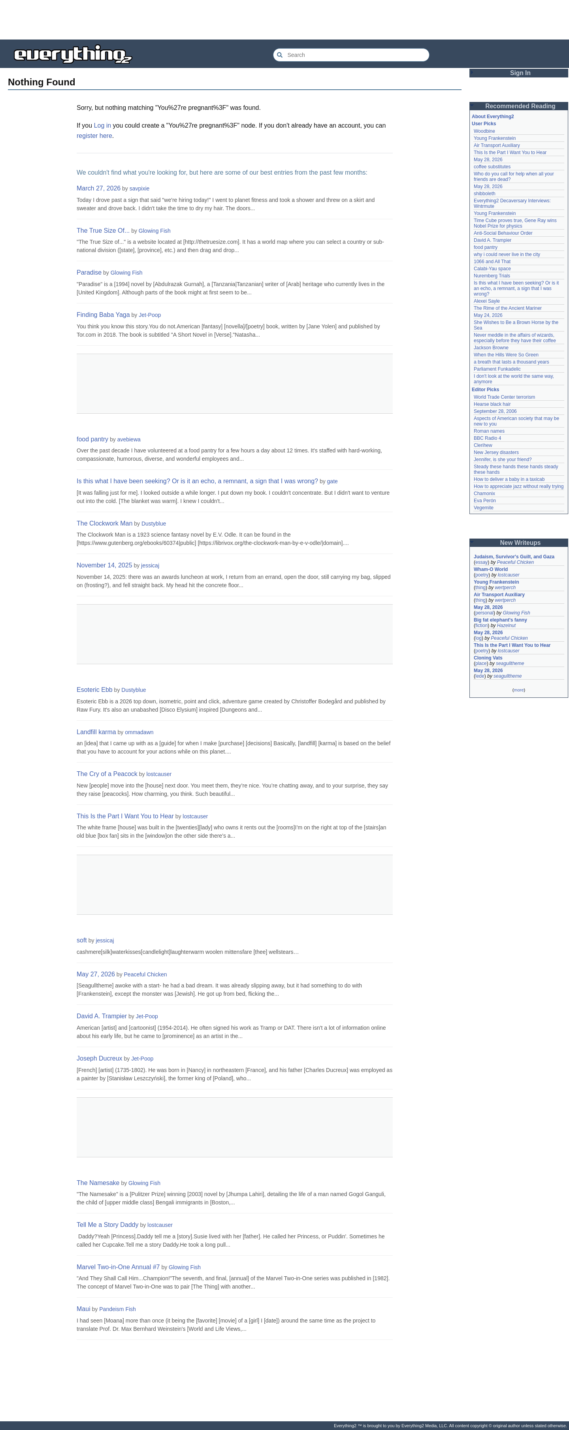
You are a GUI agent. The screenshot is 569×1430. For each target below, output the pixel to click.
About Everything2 (493, 116)
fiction (481, 625)
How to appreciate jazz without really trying (518, 486)
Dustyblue (153, 523)
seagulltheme (510, 663)
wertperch (505, 587)
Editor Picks (485, 389)
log (478, 638)
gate (332, 481)
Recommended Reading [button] (520, 106)
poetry (481, 575)
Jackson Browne (491, 347)
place (481, 663)
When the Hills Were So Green (506, 355)
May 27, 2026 (96, 974)
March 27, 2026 (99, 188)
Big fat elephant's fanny (500, 620)
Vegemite (484, 508)
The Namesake (98, 1182)
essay (481, 562)
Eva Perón (485, 500)
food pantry (92, 439)
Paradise (89, 272)
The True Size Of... (103, 230)
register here (94, 135)
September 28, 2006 (495, 411)
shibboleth (485, 193)
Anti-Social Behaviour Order (503, 233)
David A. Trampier (102, 1016)
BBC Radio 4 (487, 438)
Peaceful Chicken (145, 974)
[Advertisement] (284, 20)
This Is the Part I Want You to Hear (125, 816)
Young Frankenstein (495, 138)
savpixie (140, 188)
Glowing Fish (155, 231)
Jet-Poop (150, 315)
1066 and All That (492, 261)
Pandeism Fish (117, 1309)
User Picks (484, 123)
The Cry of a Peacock (107, 774)
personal (484, 613)
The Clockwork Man (104, 523)
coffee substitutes (492, 167)
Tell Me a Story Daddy (108, 1224)
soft (82, 940)
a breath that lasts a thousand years (511, 362)
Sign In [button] (520, 73)
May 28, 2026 (488, 159)
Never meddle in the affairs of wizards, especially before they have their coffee (515, 337)
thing (480, 587)
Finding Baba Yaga (103, 314)
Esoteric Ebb (95, 689)
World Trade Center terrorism (504, 397)
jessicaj (150, 565)
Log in (102, 125)
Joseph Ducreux (99, 1058)
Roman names (489, 431)
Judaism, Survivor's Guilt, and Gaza (514, 557)
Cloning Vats (488, 658)
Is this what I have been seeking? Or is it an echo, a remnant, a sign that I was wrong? (197, 481)
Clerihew (483, 445)
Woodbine (484, 131)
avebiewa (129, 439)
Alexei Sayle (487, 301)
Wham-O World (491, 569)
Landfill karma (96, 732)
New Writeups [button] (520, 542)
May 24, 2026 (488, 315)
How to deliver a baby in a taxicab (509, 479)
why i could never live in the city (507, 254)
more (519, 690)
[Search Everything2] (351, 55)
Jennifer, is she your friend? (503, 459)
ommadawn (139, 732)
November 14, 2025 (104, 565)
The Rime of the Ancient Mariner (508, 308)
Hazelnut (506, 625)
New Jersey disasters (496, 452)
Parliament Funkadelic (497, 369)
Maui (83, 1309)
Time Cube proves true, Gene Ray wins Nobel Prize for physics (516, 223)
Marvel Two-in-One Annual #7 (118, 1267)
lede (479, 676)
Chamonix (484, 493)
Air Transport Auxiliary (497, 145)
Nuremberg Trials (492, 276)
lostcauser (158, 774)
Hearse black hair (492, 404)
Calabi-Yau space (492, 268)
